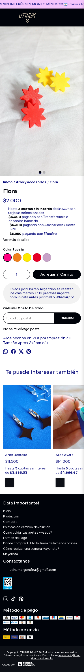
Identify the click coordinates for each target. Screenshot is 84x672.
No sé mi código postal (21, 329)
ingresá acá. (65, 655)
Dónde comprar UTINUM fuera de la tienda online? (40, 543)
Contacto (10, 521)
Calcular (67, 318)
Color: (13, 249)
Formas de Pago (15, 538)
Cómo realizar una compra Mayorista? (31, 548)
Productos (11, 516)
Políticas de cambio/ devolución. (27, 527)
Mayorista (10, 554)
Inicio (7, 511)
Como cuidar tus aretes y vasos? (27, 532)
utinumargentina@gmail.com (29, 570)
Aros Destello (16, 455)
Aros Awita (64, 455)
